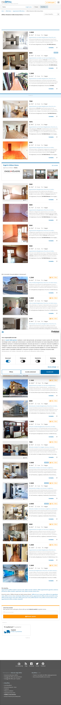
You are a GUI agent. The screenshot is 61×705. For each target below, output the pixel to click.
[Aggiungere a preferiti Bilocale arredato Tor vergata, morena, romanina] (56, 457)
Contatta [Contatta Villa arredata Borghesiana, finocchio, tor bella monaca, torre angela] (51, 293)
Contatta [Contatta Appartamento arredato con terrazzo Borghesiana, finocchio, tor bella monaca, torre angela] (51, 68)
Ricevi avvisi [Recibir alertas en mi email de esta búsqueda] (30, 616)
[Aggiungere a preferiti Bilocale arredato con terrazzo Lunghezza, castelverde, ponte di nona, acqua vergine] (56, 519)
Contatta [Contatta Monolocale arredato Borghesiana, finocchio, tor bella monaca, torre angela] (51, 416)
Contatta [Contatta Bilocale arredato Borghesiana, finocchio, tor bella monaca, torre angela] (51, 436)
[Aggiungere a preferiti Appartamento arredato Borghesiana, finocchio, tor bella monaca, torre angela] (56, 47)
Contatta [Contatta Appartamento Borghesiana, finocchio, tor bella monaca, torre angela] (51, 157)
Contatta (55, 165)
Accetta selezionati (30, 372)
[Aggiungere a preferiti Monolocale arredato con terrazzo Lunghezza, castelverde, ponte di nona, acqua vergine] (56, 478)
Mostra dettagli (52, 367)
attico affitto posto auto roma (23, 597)
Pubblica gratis (50, 2)
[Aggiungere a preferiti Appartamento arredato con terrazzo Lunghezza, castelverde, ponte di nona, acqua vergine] (56, 539)
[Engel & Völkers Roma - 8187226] (52, 174)
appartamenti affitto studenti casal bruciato (13, 589)
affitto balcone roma (36, 597)
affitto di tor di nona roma (38, 594)
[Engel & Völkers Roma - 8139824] (28, 174)
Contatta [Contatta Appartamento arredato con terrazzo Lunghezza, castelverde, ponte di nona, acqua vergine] (51, 539)
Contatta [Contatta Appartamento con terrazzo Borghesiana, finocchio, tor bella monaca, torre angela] (51, 137)
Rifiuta (11, 372)
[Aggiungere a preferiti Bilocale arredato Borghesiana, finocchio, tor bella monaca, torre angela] (56, 436)
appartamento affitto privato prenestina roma (45, 596)
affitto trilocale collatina (31, 589)
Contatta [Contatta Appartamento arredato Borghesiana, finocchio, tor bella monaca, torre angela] (51, 47)
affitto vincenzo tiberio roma (49, 597)
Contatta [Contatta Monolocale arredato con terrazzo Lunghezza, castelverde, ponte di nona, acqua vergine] (51, 478)
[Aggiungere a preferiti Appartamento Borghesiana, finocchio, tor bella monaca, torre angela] (56, 157)
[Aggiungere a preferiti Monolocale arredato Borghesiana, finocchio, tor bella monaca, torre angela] (56, 416)
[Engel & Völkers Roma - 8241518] (40, 174)
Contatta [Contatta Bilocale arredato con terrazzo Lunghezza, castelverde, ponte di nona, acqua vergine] (51, 519)
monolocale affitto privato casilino (24, 596)
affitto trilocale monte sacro (32, 591)
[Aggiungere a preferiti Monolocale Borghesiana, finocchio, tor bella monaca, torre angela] (56, 580)
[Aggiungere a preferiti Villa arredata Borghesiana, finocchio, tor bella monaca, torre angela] (56, 293)
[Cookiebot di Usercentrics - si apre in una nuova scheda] (52, 332)
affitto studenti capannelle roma (15, 591)
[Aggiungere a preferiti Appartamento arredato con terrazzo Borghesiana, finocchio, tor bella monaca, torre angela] (56, 68)
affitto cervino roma (10, 596)
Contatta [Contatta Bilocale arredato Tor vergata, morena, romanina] (51, 457)
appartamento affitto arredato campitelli (12, 599)
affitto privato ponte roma (8, 597)
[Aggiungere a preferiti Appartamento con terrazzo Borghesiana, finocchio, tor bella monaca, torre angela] (56, 137)
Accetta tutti (49, 372)
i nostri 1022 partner (11, 340)
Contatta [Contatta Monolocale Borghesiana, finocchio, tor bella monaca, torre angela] (51, 580)
